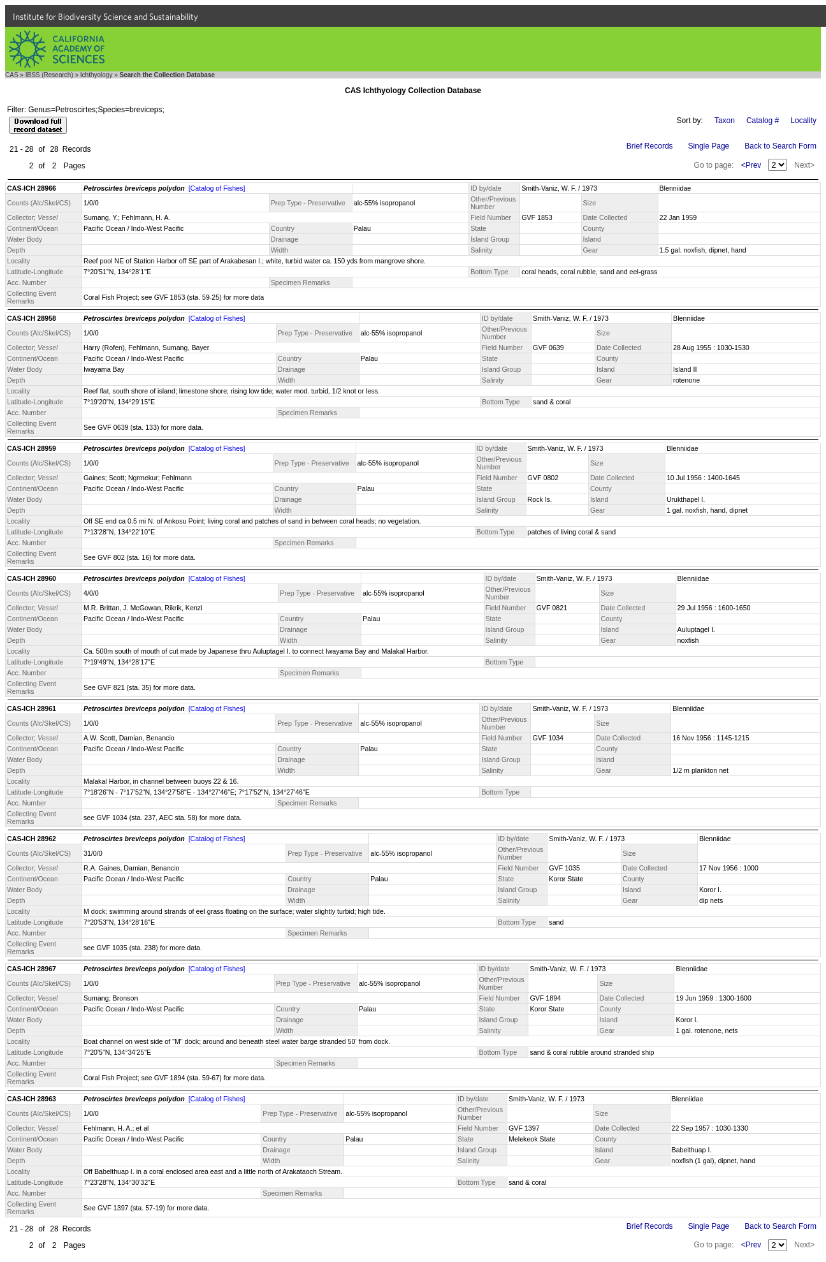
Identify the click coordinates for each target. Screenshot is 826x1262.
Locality (803, 120)
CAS (11, 74)
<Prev (751, 165)
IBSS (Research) (49, 74)
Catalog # (762, 120)
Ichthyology (96, 74)
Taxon (724, 120)
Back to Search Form (780, 146)
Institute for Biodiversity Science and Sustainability (105, 16)
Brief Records (650, 146)
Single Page (709, 146)
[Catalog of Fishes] (217, 188)
